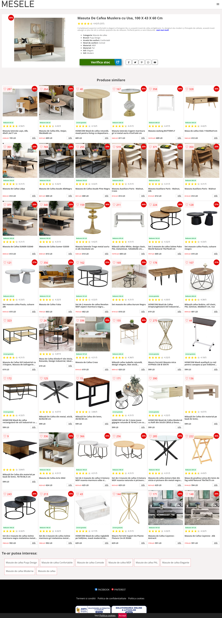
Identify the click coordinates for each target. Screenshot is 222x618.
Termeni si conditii (86, 598)
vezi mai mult (162, 30)
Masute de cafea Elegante (175, 562)
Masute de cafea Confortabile (57, 562)
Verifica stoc (106, 62)
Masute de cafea (46, 571)
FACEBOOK (102, 589)
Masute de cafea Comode (90, 562)
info (34, 138)
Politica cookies (136, 598)
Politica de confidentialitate (112, 598)
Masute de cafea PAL (147, 562)
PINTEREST (118, 589)
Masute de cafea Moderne (20, 571)
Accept (122, 615)
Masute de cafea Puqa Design (21, 562)
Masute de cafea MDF (119, 562)
